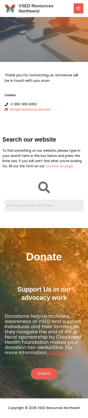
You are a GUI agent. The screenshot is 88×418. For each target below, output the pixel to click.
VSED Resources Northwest (36, 8)
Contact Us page (59, 166)
